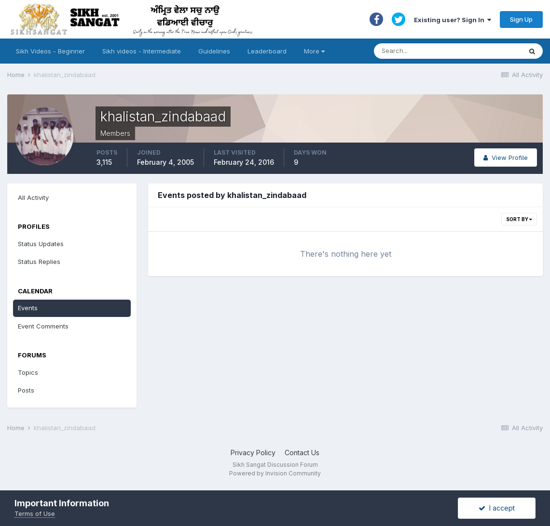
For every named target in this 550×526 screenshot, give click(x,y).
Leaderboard (267, 51)
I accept (497, 508)
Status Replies (39, 261)
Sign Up (521, 19)
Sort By (519, 219)
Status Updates (41, 244)
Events (28, 308)
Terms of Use (34, 513)
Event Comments (43, 326)
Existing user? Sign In (452, 20)
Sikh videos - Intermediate (141, 51)
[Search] (438, 51)
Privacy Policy (253, 452)
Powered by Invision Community (275, 473)
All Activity (33, 197)
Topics (28, 372)
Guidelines (214, 51)
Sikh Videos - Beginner (50, 51)
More (314, 51)
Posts (26, 390)
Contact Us (302, 452)
